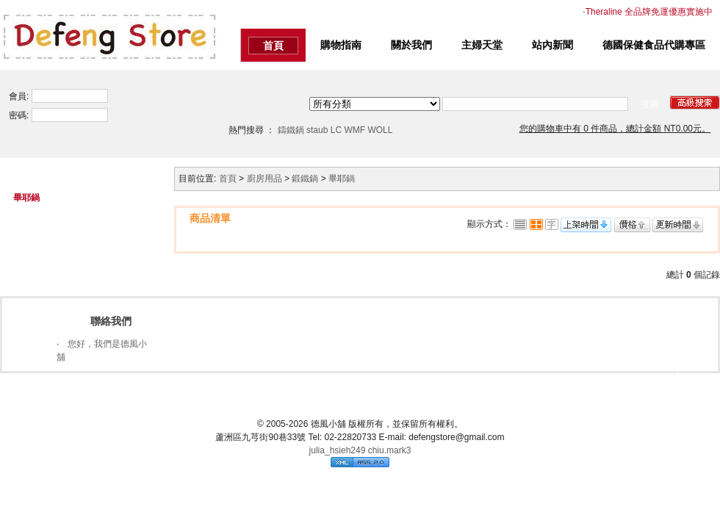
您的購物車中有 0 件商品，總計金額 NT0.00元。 (614, 128)
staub (317, 130)
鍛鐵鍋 (305, 178)
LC (336, 130)
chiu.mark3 (389, 450)
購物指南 (340, 45)
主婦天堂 (482, 45)
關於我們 (411, 45)
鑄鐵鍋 (291, 130)
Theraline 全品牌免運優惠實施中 (649, 12)
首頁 (273, 45)
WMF (354, 130)
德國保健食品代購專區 (653, 45)
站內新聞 (552, 45)
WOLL (379, 130)
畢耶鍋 (341, 178)
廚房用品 (264, 178)
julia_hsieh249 (337, 450)
